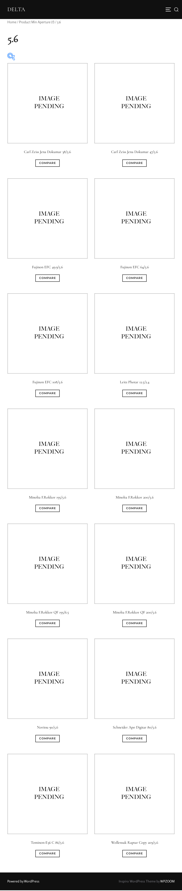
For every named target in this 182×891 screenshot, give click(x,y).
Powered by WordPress (23, 882)
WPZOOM (167, 882)
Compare (47, 163)
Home (11, 23)
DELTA (17, 9)
